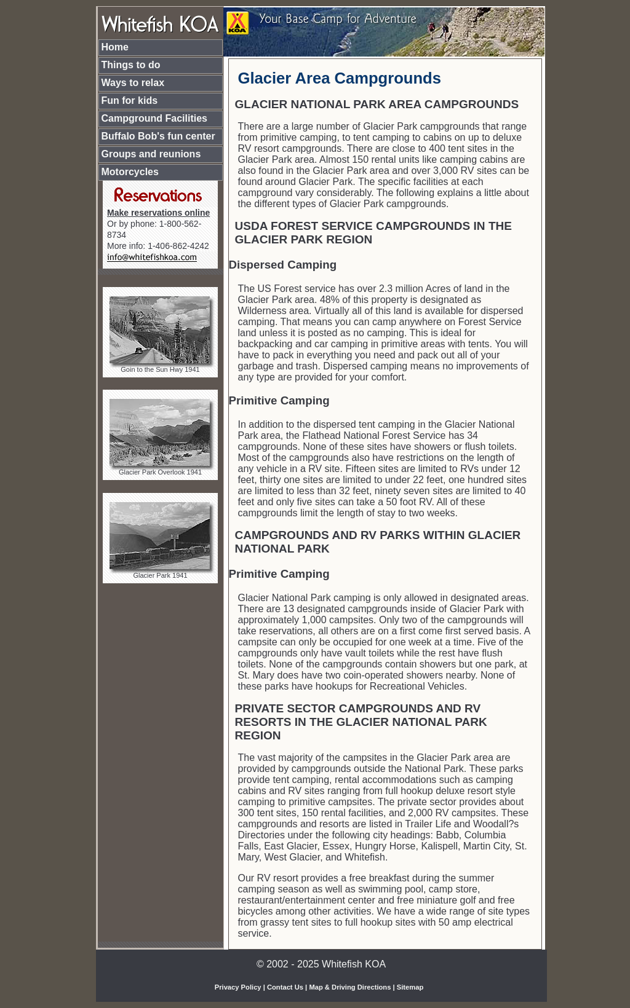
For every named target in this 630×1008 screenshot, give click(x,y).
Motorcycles (130, 172)
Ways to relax (133, 82)
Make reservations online (158, 213)
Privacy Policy (238, 987)
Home (115, 47)
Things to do (131, 65)
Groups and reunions (151, 154)
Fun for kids (130, 100)
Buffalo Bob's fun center (158, 136)
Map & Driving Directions (350, 987)
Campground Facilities (154, 118)
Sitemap (410, 987)
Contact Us (285, 987)
